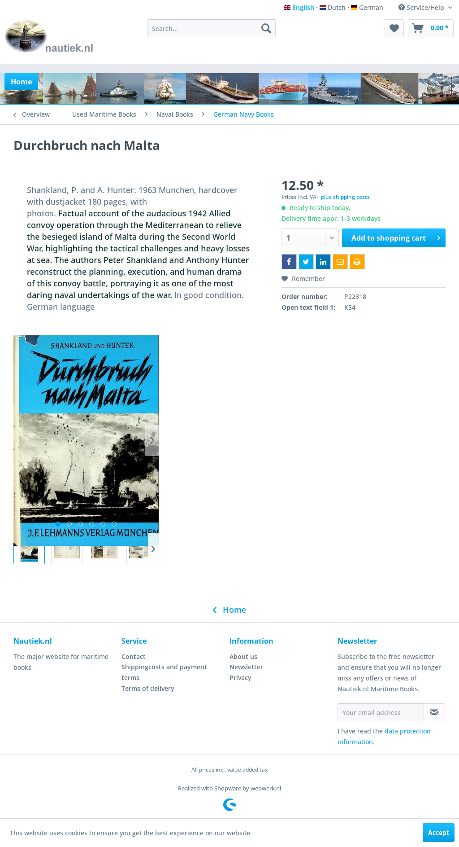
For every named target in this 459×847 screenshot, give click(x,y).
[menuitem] (211, 28)
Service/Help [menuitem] (422, 7)
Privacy (240, 677)
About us (243, 656)
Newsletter (246, 667)
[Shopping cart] (431, 28)
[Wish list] (394, 28)
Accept (438, 832)
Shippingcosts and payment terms (164, 672)
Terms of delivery (147, 688)
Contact (133, 656)
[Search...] (211, 28)
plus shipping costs (345, 197)
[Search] (266, 28)
